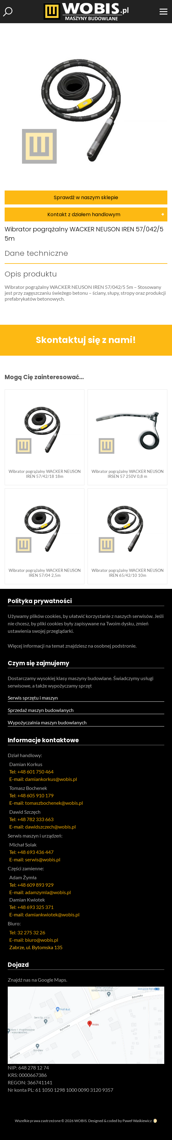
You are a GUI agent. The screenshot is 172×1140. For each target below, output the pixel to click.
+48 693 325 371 (35, 907)
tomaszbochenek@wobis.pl (54, 803)
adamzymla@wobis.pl (48, 892)
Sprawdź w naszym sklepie (86, 197)
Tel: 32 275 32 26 (27, 932)
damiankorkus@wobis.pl (51, 779)
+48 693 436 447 (35, 852)
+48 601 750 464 (35, 771)
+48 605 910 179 (35, 795)
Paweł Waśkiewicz (137, 1120)
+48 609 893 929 (35, 885)
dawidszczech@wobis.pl (50, 826)
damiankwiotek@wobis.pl (52, 914)
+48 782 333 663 (35, 819)
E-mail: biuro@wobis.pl (33, 940)
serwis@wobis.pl (42, 859)
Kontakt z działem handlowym (83, 214)
